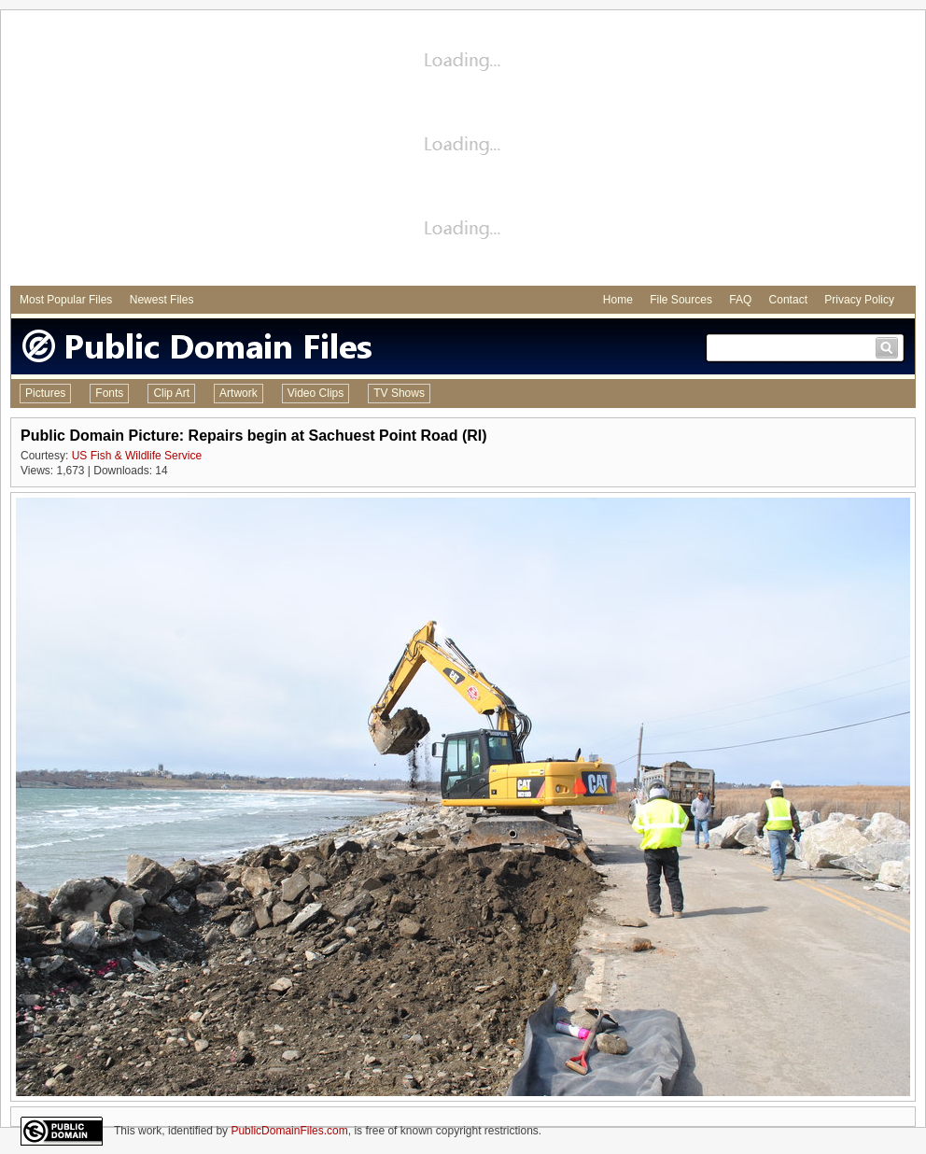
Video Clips (316, 393)
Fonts (109, 393)
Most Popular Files (66, 299)
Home (618, 299)
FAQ (740, 299)
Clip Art (171, 393)
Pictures (45, 393)
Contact (788, 299)
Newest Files (162, 299)
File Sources (681, 299)
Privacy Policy (859, 299)
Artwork (238, 393)
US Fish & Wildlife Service (137, 455)
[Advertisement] (463, 150)
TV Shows (399, 393)
